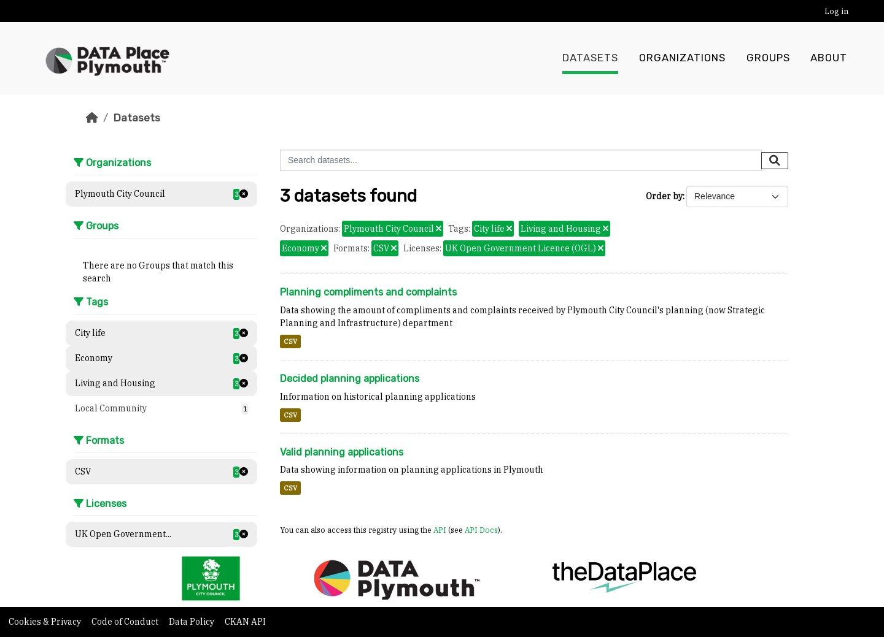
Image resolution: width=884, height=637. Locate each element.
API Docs (481, 530)
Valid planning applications (341, 452)
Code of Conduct (125, 621)
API (439, 530)
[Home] (92, 118)
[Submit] (774, 160)
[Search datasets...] (521, 160)
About (828, 58)
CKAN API (245, 621)
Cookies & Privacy (46, 621)
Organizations (682, 58)
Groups (768, 58)
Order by (664, 196)
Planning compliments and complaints (368, 292)
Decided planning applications (349, 378)
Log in (836, 11)
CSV (290, 341)
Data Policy (192, 621)
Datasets (590, 58)
